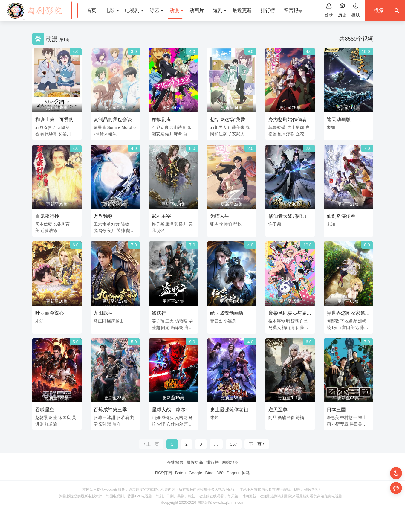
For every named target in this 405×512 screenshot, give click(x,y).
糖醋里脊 (286, 417)
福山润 (288, 327)
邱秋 (237, 224)
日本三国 (336, 409)
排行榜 (268, 10)
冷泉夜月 (107, 230)
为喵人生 (219, 216)
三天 (169, 321)
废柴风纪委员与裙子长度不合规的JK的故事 (289, 314)
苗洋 (116, 424)
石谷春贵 (43, 127)
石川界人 (218, 127)
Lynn (336, 327)
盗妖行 (159, 313)
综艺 (156, 10)
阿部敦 (333, 321)
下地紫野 (348, 321)
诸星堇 (100, 127)
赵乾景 (41, 417)
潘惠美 (333, 417)
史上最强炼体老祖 (229, 409)
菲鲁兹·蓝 (277, 127)
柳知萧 (113, 224)
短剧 (220, 10)
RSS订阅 (163, 472)
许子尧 (158, 224)
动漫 (176, 10)
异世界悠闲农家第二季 (348, 314)
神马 (246, 472)
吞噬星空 (44, 409)
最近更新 (242, 10)
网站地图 (230, 462)
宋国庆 (64, 417)
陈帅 (183, 224)
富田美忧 (350, 327)
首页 (91, 10)
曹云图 (216, 321)
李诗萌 (225, 224)
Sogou (233, 472)
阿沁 (165, 327)
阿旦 (272, 417)
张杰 (214, 224)
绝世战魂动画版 (227, 313)
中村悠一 (348, 417)
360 (219, 472)
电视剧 (134, 10)
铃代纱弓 (48, 134)
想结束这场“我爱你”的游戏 (227, 120)
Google (195, 472)
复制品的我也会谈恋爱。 (115, 120)
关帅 (121, 230)
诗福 (300, 417)
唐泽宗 (171, 224)
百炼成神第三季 (110, 409)
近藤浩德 (48, 230)
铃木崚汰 (108, 134)
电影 (112, 10)
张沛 (98, 417)
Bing (209, 472)
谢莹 (53, 417)
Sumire (113, 127)
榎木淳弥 (286, 134)
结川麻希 (173, 134)
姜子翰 (158, 321)
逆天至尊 (278, 409)
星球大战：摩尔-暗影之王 (172, 410)
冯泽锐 (177, 327)
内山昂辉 (295, 127)
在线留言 (175, 462)
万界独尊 (103, 216)
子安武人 (236, 134)
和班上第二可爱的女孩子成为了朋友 (56, 120)
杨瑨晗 (181, 321)
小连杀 (230, 321)
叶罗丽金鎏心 (49, 313)
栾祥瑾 (105, 424)
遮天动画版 (339, 119)
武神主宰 (161, 216)
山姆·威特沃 (163, 417)
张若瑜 (51, 424)
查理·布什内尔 (170, 424)
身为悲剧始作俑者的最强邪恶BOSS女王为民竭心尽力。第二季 (289, 120)
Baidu (180, 472)
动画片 (196, 10)
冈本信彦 (43, 224)
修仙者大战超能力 (287, 216)
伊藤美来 (236, 127)
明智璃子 (294, 321)
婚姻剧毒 (161, 119)
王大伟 (100, 224)
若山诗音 (177, 127)
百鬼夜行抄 (47, 216)
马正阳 (100, 321)
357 (233, 444)
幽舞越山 (115, 321)
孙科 (161, 230)
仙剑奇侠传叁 (341, 216)
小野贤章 (340, 424)
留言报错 (293, 10)
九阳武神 (103, 313)
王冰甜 (109, 417)
